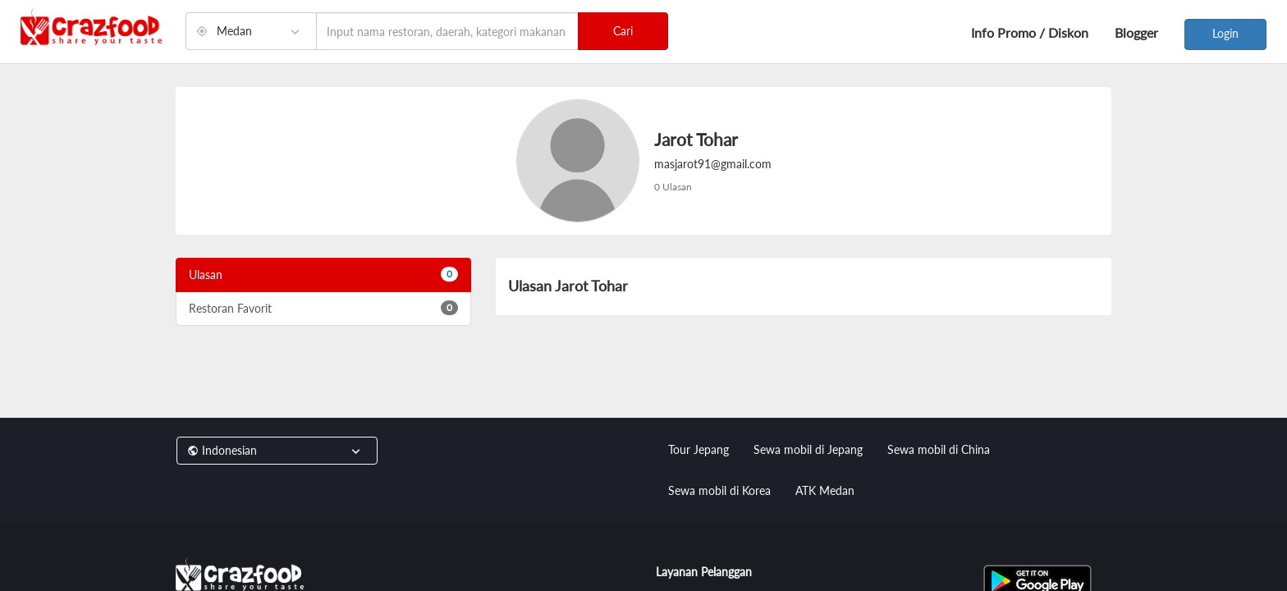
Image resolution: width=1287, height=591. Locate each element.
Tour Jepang (698, 449)
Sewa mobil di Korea (719, 490)
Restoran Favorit (323, 307)
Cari (623, 31)
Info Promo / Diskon (1029, 32)
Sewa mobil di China (938, 449)
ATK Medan (824, 490)
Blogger (1136, 32)
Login (1225, 33)
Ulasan (323, 274)
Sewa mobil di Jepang (808, 449)
